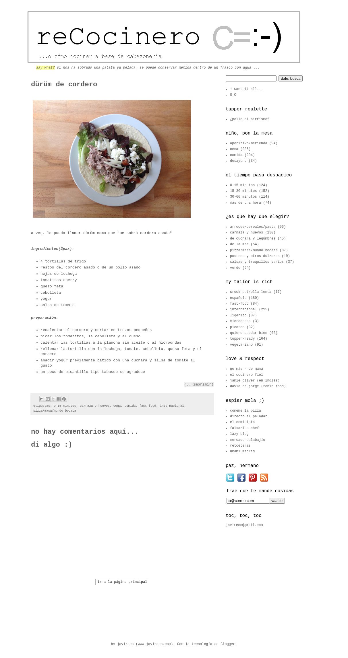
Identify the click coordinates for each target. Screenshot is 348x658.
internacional (172, 406)
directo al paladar (248, 416)
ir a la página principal (122, 582)
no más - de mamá (246, 369)
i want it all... (246, 89)
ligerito (238, 316)
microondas (240, 321)
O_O (233, 95)
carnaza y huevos (95, 406)
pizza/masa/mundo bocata (54, 410)
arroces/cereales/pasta (252, 227)
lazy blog (239, 434)
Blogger (228, 644)
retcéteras (240, 446)
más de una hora (245, 203)
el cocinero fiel (246, 375)
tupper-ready (242, 339)
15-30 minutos (243, 191)
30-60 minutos (243, 197)
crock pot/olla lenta (250, 292)
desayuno (238, 161)
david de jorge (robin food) (258, 386)
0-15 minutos (65, 406)
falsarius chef (244, 428)
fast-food (147, 406)
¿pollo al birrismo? (249, 119)
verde (235, 268)
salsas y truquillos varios (257, 262)
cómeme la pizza (245, 411)
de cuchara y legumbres (252, 239)
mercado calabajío (247, 440)
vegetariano (241, 345)
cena (117, 406)
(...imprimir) (199, 384)
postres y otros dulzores (255, 256)
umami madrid (242, 451)
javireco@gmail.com (244, 525)
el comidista (242, 422)
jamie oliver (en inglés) (255, 381)
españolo (238, 298)
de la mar (239, 244)
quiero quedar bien (248, 333)
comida (130, 406)
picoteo (237, 327)
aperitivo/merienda (248, 143)
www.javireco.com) (155, 644)
